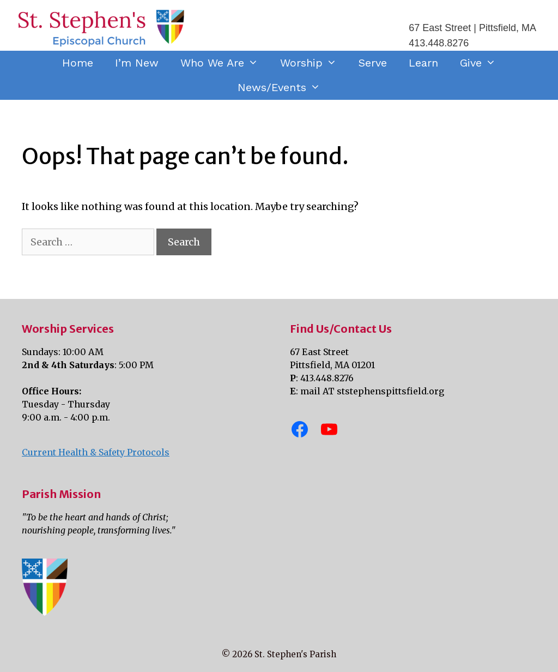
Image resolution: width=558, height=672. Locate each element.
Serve (373, 62)
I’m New (137, 62)
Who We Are (224, 63)
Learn (423, 62)
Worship (314, 63)
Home (77, 62)
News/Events (284, 87)
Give (483, 63)
